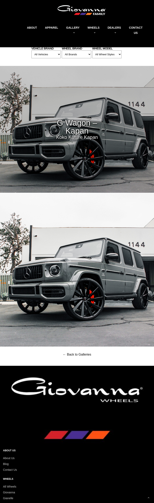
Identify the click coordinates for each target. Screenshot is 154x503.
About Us (9, 458)
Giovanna (9, 492)
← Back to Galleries (77, 354)
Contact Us (10, 469)
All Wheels (9, 486)
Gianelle (8, 498)
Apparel (51, 27)
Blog (6, 464)
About (32, 27)
